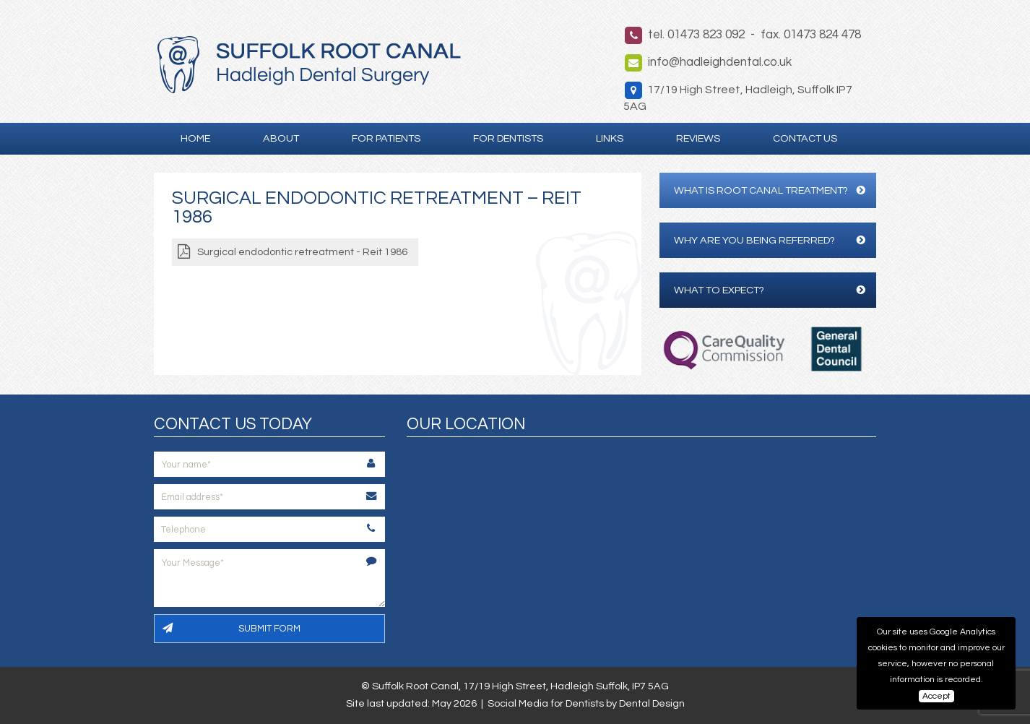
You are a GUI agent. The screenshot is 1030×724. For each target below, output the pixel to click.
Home (195, 138)
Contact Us (805, 138)
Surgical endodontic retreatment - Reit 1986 (302, 251)
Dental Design (652, 703)
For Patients (386, 138)
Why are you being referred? (769, 240)
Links (609, 138)
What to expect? (769, 290)
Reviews (698, 138)
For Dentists (508, 138)
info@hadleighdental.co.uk (720, 62)
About (281, 138)
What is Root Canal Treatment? (769, 190)
